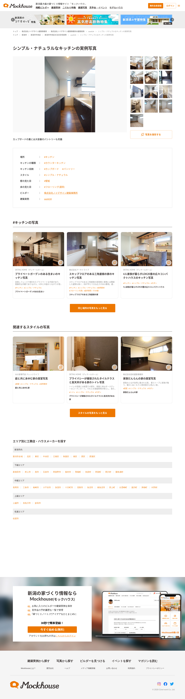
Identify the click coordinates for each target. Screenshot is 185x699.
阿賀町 (98, 472)
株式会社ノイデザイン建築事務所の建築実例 (67, 31)
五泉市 (46, 472)
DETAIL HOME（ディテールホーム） (30, 270)
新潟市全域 (18, 456)
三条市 (26, 487)
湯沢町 (134, 487)
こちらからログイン (66, 636)
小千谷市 (47, 487)
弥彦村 (88, 472)
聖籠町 (78, 472)
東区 (37, 456)
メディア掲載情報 (88, 668)
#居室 (17, 384)
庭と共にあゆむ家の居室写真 (31, 378)
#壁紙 (47, 181)
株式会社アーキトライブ (79, 270)
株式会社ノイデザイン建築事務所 (34, 31)
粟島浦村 (119, 472)
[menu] (179, 6)
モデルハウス (116, 7)
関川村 (108, 472)
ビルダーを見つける (92, 660)
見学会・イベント (98, 7)
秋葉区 (66, 456)
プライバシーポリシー (155, 668)
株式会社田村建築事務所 (133, 374)
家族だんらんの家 (130, 392)
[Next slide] (172, 20)
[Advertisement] (92, 551)
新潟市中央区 (36, 35)
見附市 (80, 487)
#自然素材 (101, 288)
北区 (29, 456)
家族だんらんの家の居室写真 (139, 378)
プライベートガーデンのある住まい (29, 291)
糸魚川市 (27, 503)
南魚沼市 (101, 487)
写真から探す (64, 660)
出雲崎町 (123, 487)
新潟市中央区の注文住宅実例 (56, 35)
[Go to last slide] (13, 20)
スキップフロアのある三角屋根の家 (83, 294)
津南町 (144, 487)
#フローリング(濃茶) (54, 187)
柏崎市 (36, 487)
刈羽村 (154, 487)
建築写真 (82, 7)
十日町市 (69, 487)
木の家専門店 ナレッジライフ (27, 374)
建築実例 (55, 7)
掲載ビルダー (42, 7)
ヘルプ (67, 668)
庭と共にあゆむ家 (22, 388)
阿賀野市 (57, 472)
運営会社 (50, 668)
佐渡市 (16, 518)
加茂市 (58, 487)
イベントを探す (121, 660)
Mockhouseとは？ (28, 668)
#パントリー (68, 169)
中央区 (46, 456)
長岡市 (16, 487)
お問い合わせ (111, 668)
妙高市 (38, 503)
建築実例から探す (38, 660)
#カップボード (51, 169)
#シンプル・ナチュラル (56, 175)
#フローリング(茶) (76, 291)
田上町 (112, 487)
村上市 (28, 472)
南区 (75, 456)
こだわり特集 (69, 7)
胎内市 (68, 472)
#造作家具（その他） (92, 291)
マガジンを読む (148, 660)
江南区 (56, 456)
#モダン (154, 283)
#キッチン (49, 157)
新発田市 (17, 472)
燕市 (37, 472)
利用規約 (131, 668)
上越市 (16, 503)
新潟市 (24, 35)
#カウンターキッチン (55, 163)
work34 (91, 31)
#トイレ (72, 392)
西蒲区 (92, 456)
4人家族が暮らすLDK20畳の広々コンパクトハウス (143, 287)
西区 (83, 456)
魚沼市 (90, 487)
